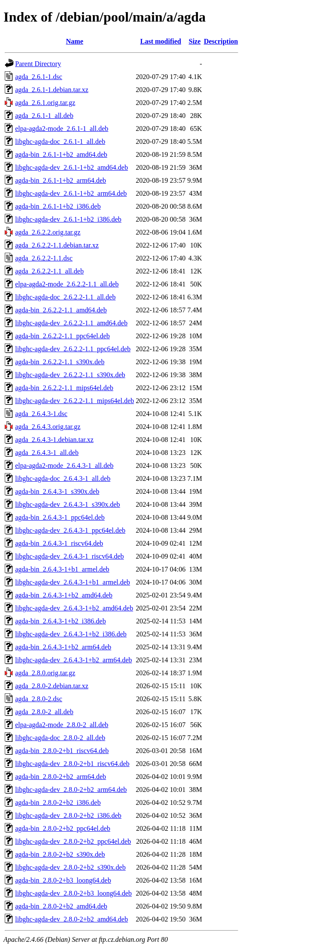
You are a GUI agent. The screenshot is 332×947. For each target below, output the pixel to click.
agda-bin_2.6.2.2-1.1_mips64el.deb (64, 387)
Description (221, 41)
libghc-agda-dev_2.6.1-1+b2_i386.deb (68, 219)
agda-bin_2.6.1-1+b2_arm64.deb (60, 180)
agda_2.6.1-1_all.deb (44, 115)
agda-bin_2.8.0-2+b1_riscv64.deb (62, 750)
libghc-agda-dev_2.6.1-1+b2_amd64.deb (71, 167)
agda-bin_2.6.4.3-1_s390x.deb (57, 491)
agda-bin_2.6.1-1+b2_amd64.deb (61, 154)
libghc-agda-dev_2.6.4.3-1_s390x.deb (67, 504)
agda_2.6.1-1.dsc (38, 76)
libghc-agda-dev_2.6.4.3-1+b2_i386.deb (71, 634)
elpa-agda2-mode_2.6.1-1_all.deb (61, 128)
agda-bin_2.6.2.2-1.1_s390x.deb (60, 361)
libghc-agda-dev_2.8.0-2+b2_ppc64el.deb (73, 841)
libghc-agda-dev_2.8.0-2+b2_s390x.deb (70, 867)
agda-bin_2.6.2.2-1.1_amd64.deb (61, 310)
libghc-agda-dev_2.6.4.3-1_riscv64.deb (69, 556)
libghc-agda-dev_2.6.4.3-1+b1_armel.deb (72, 582)
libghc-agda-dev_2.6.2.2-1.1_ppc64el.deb (73, 349)
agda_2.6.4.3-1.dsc (41, 413)
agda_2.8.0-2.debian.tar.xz (51, 686)
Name (74, 41)
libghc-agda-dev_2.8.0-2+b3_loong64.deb (73, 893)
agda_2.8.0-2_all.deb (44, 711)
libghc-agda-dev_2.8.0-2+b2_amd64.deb (71, 919)
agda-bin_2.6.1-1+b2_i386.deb (58, 206)
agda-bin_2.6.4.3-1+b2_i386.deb (60, 621)
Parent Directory (38, 63)
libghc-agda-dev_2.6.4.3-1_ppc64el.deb (70, 530)
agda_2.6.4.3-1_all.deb (47, 452)
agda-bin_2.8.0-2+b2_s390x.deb (60, 854)
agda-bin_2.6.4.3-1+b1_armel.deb (62, 569)
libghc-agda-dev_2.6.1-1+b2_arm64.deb (71, 193)
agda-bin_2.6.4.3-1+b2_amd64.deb (63, 595)
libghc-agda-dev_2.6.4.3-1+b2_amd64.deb (74, 608)
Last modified (160, 41)
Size (195, 41)
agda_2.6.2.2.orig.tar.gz (47, 232)
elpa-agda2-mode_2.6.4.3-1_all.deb (64, 465)
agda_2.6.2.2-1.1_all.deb (49, 271)
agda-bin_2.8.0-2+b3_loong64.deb (63, 880)
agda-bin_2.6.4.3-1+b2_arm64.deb (63, 647)
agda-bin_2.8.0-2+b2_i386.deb (58, 802)
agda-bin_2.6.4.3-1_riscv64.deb (59, 543)
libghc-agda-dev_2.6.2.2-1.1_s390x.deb (70, 374)
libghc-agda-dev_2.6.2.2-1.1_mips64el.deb (74, 400)
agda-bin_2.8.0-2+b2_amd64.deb (61, 906)
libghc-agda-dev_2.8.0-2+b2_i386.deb (68, 815)
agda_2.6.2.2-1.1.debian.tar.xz (57, 245)
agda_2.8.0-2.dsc (38, 698)
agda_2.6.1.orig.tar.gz (45, 102)
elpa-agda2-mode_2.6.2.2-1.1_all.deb (66, 284)
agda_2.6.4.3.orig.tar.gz (47, 426)
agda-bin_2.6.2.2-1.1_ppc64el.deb (62, 336)
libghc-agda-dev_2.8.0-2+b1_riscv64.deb (72, 763)
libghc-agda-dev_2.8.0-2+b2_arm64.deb (71, 789)
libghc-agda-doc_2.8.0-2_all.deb (60, 737)
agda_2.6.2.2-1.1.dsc (44, 258)
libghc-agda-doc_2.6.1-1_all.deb (60, 141)
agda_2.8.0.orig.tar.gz (45, 673)
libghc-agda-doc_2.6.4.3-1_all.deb (62, 478)
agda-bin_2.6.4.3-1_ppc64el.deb (60, 517)
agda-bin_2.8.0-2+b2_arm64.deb (60, 776)
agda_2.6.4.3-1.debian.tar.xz (54, 439)
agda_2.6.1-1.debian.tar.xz (51, 89)
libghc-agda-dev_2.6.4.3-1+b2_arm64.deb (73, 660)
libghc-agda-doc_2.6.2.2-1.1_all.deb (65, 297)
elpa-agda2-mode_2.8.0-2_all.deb (61, 724)
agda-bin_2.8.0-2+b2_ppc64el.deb (62, 828)
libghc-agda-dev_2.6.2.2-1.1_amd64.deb (71, 323)
